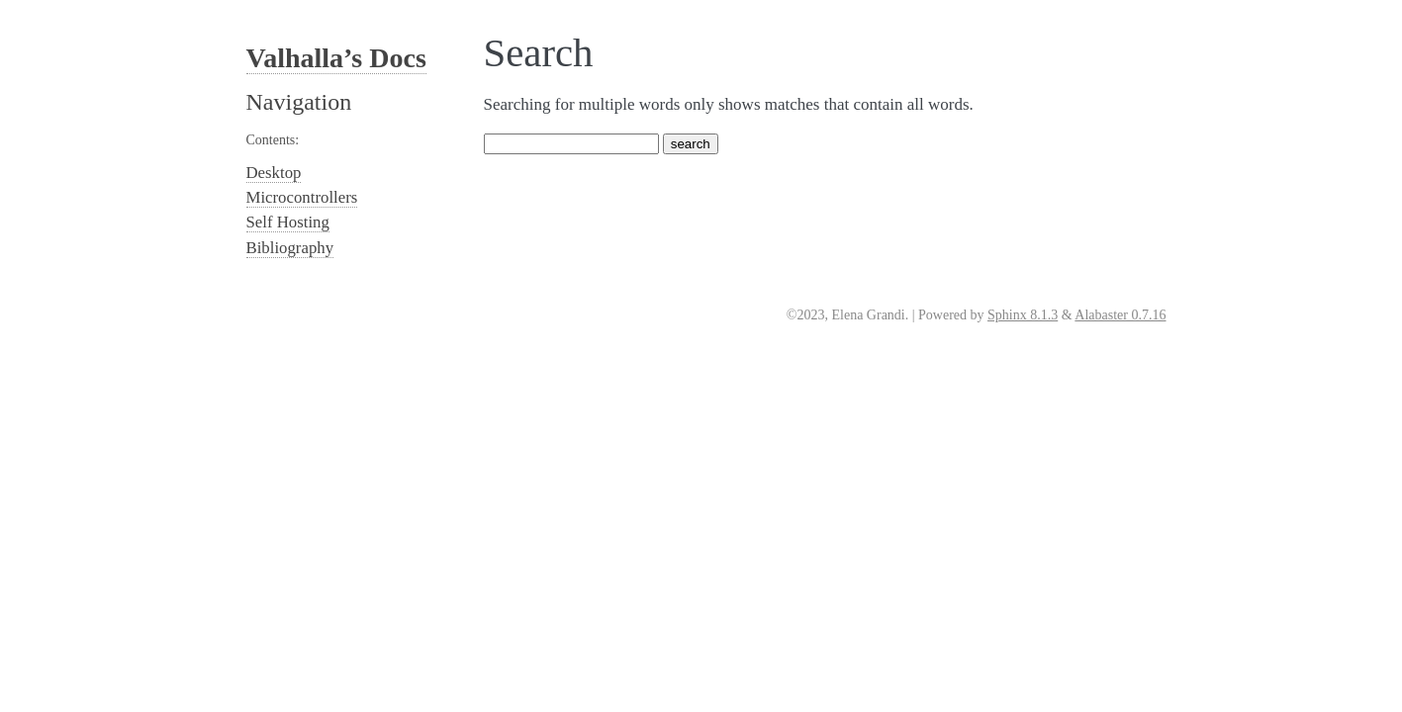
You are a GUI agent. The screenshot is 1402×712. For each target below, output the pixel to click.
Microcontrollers (302, 197)
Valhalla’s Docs (336, 58)
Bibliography (290, 247)
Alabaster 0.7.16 (1120, 315)
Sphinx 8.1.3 (1022, 315)
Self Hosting (287, 222)
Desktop (274, 172)
